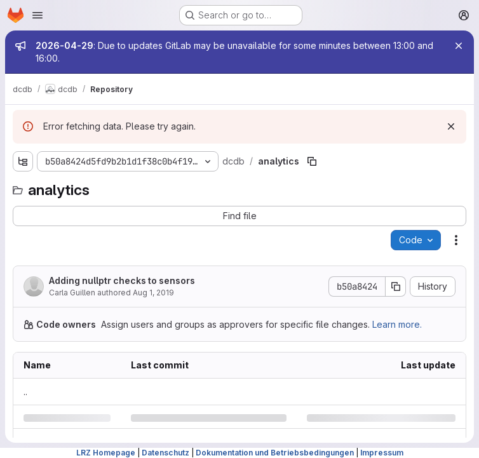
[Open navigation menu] (37, 15)
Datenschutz (165, 452)
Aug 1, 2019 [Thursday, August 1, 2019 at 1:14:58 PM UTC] (153, 292)
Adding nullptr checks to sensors (122, 280)
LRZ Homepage (105, 452)
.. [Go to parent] (25, 391)
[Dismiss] (451, 126)
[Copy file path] (312, 161)
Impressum (381, 452)
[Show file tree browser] (23, 161)
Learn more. (397, 324)
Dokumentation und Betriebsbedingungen (275, 452)
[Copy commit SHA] (396, 286)
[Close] (458, 45)
